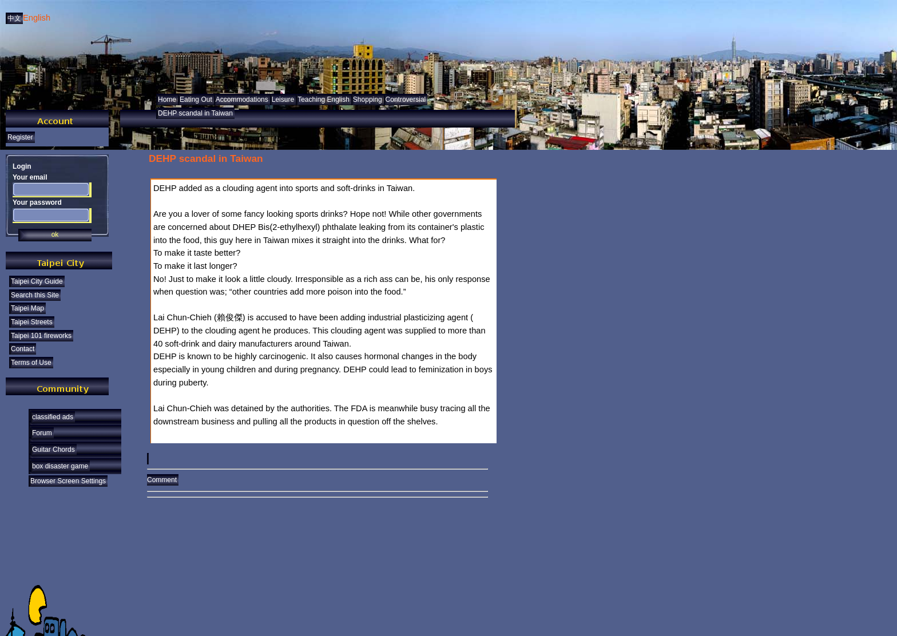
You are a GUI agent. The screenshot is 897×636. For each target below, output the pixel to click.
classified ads (52, 417)
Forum (42, 433)
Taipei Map (27, 308)
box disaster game (60, 466)
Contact (22, 349)
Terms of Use (31, 363)
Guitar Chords (53, 450)
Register (20, 137)
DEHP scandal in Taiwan (195, 113)
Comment (317, 476)
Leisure (283, 100)
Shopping (367, 100)
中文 (14, 18)
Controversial (406, 100)
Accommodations (242, 100)
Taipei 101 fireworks (41, 336)
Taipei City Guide (37, 281)
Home (167, 100)
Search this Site (35, 295)
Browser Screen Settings (68, 481)
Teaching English (323, 100)
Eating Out (196, 100)
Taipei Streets (32, 322)
